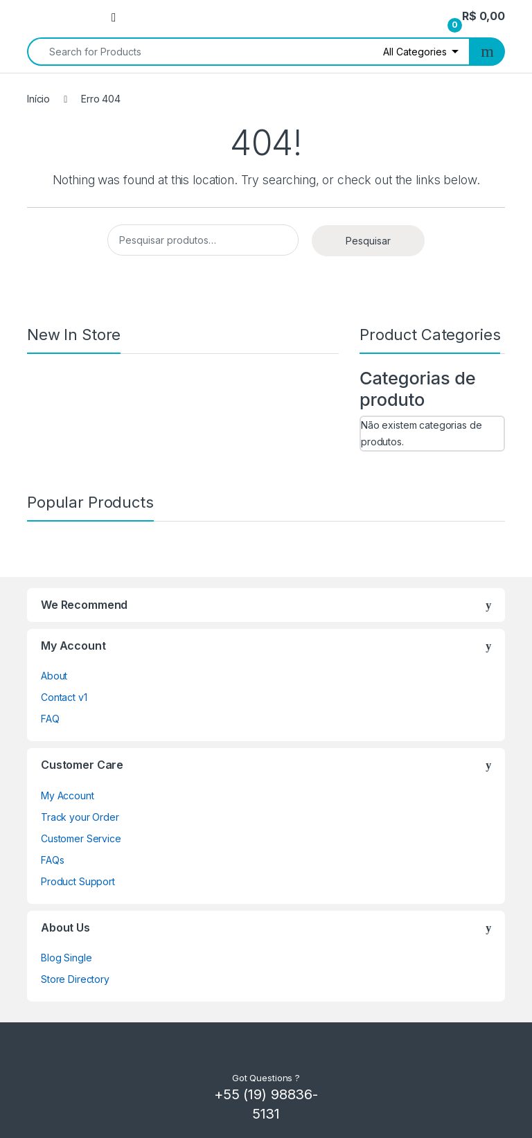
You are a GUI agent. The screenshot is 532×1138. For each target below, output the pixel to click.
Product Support (78, 881)
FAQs (52, 860)
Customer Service (81, 838)
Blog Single (66, 957)
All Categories (415, 51)
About (54, 676)
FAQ (50, 718)
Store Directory (75, 979)
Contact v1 (64, 697)
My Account (67, 795)
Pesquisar (368, 241)
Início (38, 99)
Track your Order (80, 817)
